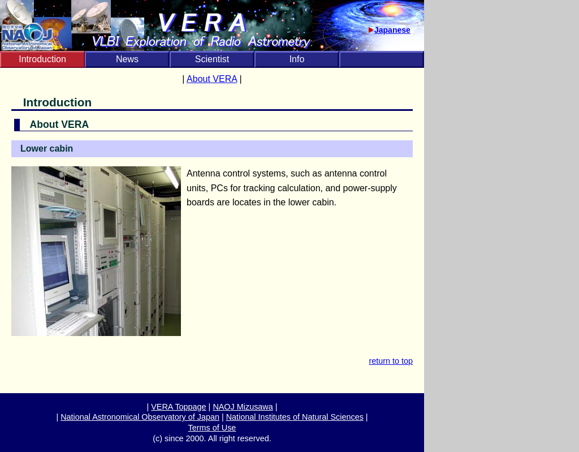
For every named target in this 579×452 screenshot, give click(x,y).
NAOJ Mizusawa (243, 406)
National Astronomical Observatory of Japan (140, 416)
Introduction (42, 59)
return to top (391, 360)
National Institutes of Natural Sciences (295, 416)
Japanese (392, 30)
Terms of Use (212, 427)
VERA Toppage (178, 406)
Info (297, 59)
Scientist (212, 59)
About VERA (212, 79)
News (127, 59)
